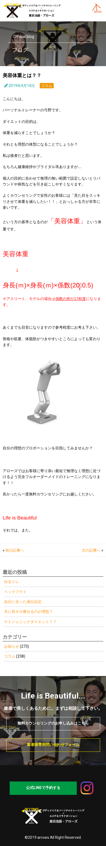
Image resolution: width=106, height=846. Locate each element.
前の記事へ (14, 550)
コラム (46, 86)
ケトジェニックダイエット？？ (30, 622)
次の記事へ (91, 550)
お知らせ (11, 646)
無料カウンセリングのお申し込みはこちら (53, 723)
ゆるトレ (11, 581)
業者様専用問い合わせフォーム (53, 744)
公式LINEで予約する (43, 788)
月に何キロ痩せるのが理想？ (28, 611)
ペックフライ (15, 592)
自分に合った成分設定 (23, 602)
